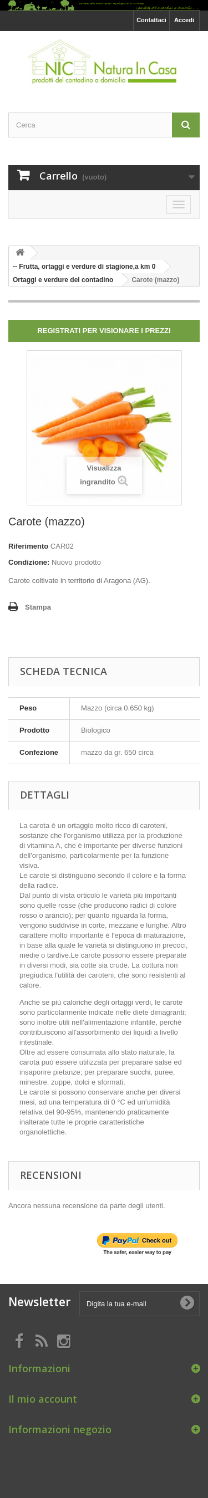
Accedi (184, 20)
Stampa (38, 607)
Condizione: (28, 562)
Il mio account (42, 1398)
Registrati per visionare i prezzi (103, 330)
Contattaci (151, 20)
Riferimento (28, 546)
